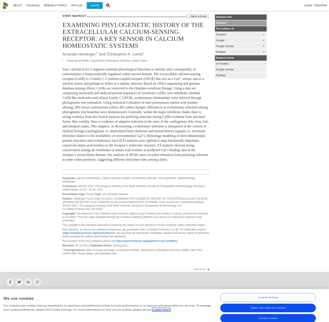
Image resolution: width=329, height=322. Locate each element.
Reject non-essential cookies (268, 309)
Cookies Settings (268, 298)
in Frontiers (222, 63)
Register (321, 5)
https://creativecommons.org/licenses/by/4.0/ (89, 233)
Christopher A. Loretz (125, 54)
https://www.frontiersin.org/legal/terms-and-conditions (146, 241)
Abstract (221, 22)
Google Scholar (225, 69)
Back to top (199, 269)
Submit (94, 5)
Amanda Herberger (79, 54)
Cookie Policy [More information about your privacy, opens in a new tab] (161, 311)
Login (308, 5)
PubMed (221, 75)
